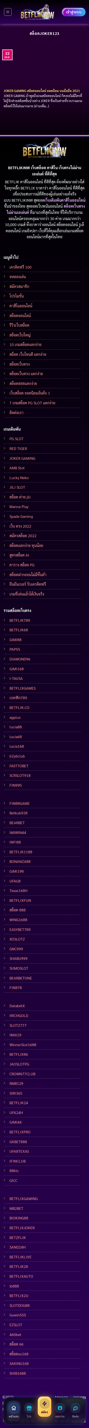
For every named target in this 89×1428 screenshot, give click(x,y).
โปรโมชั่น (16, 295)
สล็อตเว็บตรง (19, 364)
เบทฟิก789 (18, 697)
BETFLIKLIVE (20, 1256)
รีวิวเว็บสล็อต (19, 325)
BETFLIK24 (18, 1102)
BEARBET (17, 822)
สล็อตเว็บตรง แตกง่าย (26, 373)
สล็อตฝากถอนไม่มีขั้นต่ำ (28, 574)
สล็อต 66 (16, 1344)
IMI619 (15, 1034)
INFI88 (15, 841)
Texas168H (18, 890)
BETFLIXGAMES (22, 688)
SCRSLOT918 (20, 775)
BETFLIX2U (18, 1295)
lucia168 (16, 746)
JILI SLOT (17, 487)
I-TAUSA (16, 678)
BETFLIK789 (19, 620)
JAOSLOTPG (19, 1063)
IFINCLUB (17, 1160)
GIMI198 (16, 871)
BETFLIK (12, 181)
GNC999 (16, 948)
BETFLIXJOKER (22, 1227)
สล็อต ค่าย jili (20, 496)
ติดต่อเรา (16, 412)
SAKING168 (19, 1363)
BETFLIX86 (18, 1054)
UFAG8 (15, 880)
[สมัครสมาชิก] (44, 1406)
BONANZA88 (20, 861)
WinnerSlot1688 (22, 1044)
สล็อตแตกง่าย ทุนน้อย (26, 545)
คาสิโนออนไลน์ (20, 305)
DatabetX (17, 1005)
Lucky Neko (19, 477)
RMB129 (16, 1083)
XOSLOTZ (17, 938)
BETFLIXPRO (20, 1131)
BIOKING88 (18, 1217)
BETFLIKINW (22, 200)
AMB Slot (17, 467)
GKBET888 (18, 1141)
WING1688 (18, 919)
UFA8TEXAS (19, 1151)
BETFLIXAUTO (21, 1276)
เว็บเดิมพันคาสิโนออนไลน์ (64, 200)
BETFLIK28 (18, 1266)
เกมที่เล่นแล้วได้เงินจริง (26, 593)
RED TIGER (18, 448)
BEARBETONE (20, 977)
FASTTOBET (18, 765)
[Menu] (8, 12)
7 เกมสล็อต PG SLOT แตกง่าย (32, 402)
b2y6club (17, 755)
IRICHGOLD (18, 1015)
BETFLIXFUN (20, 900)
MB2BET (16, 1208)
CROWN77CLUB (22, 1073)
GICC (13, 1180)
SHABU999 (18, 958)
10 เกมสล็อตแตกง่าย (25, 344)
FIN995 (15, 785)
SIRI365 (15, 1093)
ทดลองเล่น (17, 276)
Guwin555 (17, 1314)
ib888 (14, 1285)
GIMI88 (15, 639)
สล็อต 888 (17, 909)
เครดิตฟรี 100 (20, 267)
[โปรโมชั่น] (29, 1411)
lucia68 (15, 736)
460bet (15, 1334)
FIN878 (15, 987)
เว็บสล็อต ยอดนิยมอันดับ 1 (29, 392)
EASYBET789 (20, 929)
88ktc (14, 1170)
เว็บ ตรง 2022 (20, 526)
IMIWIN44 (17, 832)
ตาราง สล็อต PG (21, 564)
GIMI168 (16, 668)
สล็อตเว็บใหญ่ (20, 334)
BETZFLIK (17, 1237)
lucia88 (15, 726)
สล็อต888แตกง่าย (23, 383)
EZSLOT (15, 1324)
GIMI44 (15, 1122)
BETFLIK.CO (19, 707)
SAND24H (17, 1247)
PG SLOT (16, 438)
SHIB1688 (17, 1373)
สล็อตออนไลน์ (20, 315)
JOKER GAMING (22, 458)
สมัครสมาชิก (19, 286)
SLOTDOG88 (19, 1305)
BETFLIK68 (18, 629)
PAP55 (14, 649)
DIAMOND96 (19, 658)
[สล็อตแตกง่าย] (60, 1411)
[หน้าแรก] (13, 1411)
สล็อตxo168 (18, 1353)
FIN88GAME (19, 803)
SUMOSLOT (18, 968)
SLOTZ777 (18, 1025)
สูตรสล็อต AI (19, 554)
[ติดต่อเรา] (75, 1411)
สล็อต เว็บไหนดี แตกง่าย (27, 354)
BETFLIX (28, 187)
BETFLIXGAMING (23, 1198)
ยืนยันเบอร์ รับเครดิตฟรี (27, 584)
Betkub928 (18, 812)
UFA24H (16, 1112)
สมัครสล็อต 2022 (23, 535)
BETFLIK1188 (20, 851)
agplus (15, 717)
